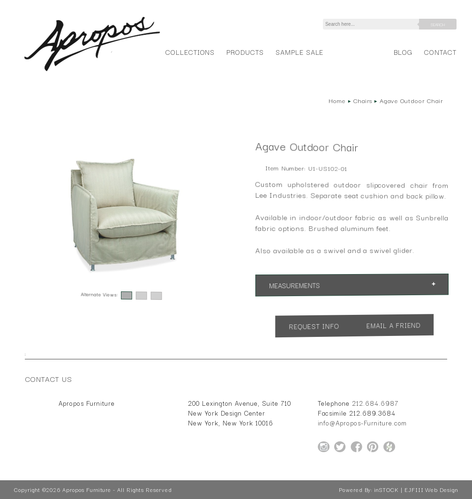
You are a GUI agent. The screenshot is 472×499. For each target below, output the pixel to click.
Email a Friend (394, 325)
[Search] (372, 24)
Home (337, 100)
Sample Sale (299, 51)
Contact (440, 51)
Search (438, 24)
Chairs (362, 100)
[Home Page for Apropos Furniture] (92, 71)
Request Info (314, 325)
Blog (403, 51)
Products (245, 51)
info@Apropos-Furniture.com (362, 422)
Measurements (294, 285)
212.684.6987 (375, 403)
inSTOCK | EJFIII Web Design (416, 489)
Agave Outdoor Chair (411, 100)
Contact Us (48, 378)
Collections (190, 51)
